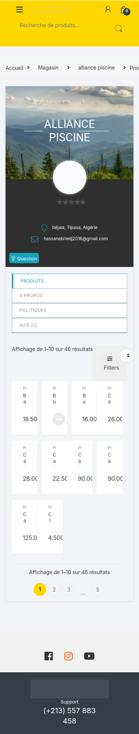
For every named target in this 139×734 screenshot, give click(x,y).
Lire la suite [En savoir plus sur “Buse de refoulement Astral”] (59, 419)
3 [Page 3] (68, 589)
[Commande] (127, 355)
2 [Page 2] (54, 589)
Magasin (48, 67)
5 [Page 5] (97, 589)
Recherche (117, 29)
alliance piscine (96, 67)
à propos (31, 295)
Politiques (33, 310)
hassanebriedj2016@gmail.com (76, 238)
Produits (32, 281)
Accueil (14, 67)
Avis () (28, 325)
